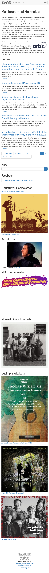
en (47, 8)
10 (34, 153)
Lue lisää (4, 79)
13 (46, 153)
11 (38, 153)
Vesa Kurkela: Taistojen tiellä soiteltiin (12, 191)
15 (7, 157)
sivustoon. (18, 268)
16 (11, 157)
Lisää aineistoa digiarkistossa (10, 234)
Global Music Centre (19, 2)
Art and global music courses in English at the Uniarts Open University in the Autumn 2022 (24, 133)
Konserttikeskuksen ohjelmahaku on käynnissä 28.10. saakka (19, 98)
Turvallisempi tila (24, 568)
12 (42, 153)
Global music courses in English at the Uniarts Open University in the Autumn (24, 117)
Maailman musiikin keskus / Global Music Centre (18, 180)
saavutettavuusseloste (24, 566)
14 (4, 157)
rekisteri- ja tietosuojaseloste (24, 564)
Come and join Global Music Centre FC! (20, 83)
